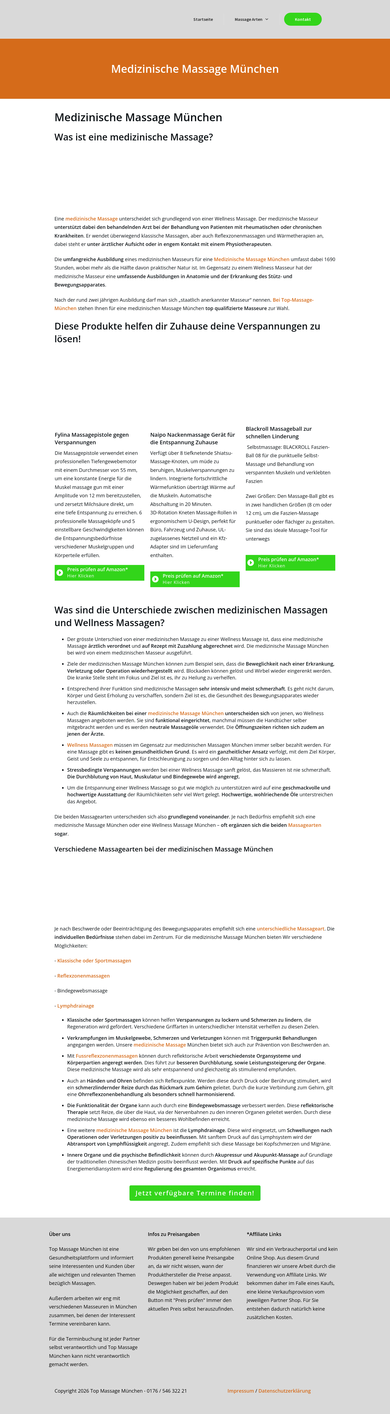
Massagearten (304, 825)
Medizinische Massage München (252, 259)
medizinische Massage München (186, 713)
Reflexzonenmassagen (83, 975)
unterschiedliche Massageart (290, 928)
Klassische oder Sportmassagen (94, 960)
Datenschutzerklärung (284, 1390)
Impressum (240, 1390)
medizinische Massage (91, 218)
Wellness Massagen (90, 745)
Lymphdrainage (75, 1005)
